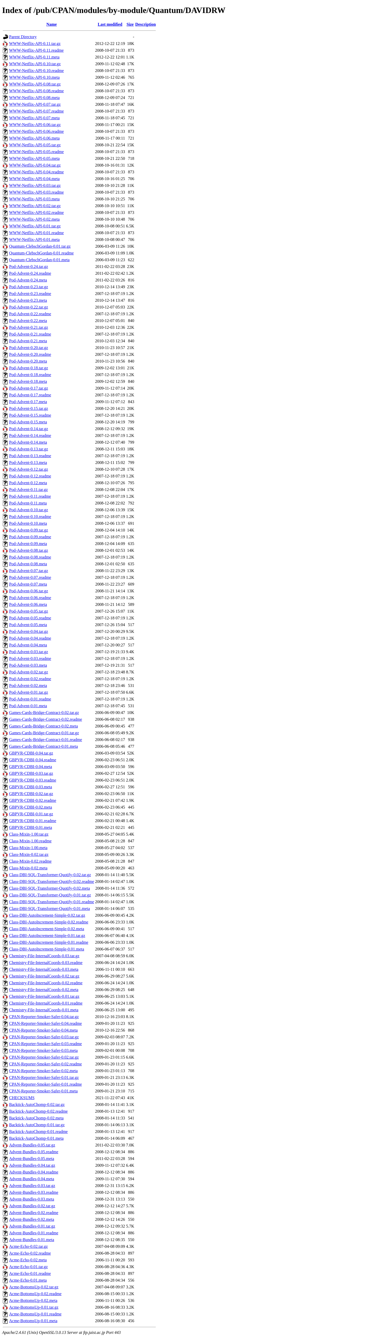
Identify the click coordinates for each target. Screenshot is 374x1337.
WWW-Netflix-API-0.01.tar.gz (35, 226)
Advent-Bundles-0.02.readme (33, 1212)
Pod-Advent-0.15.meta (28, 422)
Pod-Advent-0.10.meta (28, 523)
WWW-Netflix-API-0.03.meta (34, 199)
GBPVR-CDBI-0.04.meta (30, 766)
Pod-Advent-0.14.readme (30, 435)
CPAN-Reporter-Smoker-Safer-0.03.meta (43, 1050)
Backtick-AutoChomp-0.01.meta (36, 1138)
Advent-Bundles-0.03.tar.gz (32, 1185)
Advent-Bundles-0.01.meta (31, 1239)
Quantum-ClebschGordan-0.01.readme (41, 253)
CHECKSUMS (22, 1098)
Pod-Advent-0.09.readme (30, 537)
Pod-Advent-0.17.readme (30, 395)
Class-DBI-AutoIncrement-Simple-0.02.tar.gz (47, 915)
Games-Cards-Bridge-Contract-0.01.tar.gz (44, 733)
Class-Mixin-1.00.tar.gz (29, 834)
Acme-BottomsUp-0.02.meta (33, 1300)
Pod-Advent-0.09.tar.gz (28, 530)
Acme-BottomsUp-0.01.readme (35, 1314)
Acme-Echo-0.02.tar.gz (28, 1246)
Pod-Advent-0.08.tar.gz (28, 550)
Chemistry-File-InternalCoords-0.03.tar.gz (44, 956)
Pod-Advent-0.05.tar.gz (28, 611)
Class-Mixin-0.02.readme (30, 861)
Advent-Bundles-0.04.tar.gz (32, 1165)
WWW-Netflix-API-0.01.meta (34, 239)
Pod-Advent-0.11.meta (28, 503)
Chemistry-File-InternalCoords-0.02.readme (46, 983)
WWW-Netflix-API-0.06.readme (36, 131)
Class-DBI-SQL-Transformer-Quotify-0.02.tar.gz (50, 875)
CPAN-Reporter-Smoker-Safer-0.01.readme (45, 1084)
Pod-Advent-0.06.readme (30, 597)
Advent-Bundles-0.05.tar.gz (32, 1145)
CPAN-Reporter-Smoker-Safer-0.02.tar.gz (44, 1057)
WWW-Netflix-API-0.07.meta (34, 118)
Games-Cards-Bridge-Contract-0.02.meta (43, 726)
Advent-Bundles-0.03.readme (33, 1192)
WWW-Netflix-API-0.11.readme (36, 50)
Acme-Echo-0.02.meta (28, 1260)
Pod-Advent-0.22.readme (30, 314)
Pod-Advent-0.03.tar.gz (28, 652)
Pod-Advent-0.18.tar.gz (28, 368)
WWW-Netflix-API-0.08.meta (34, 97)
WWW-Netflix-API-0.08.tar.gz (35, 84)
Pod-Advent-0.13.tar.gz (28, 449)
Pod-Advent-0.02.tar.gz (28, 672)
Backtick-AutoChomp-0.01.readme (38, 1131)
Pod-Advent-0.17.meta (28, 401)
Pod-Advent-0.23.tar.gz (28, 287)
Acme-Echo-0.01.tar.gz (28, 1266)
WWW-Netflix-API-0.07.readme (36, 111)
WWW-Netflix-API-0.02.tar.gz (35, 206)
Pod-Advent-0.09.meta (28, 543)
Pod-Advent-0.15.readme (30, 415)
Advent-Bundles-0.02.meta (31, 1219)
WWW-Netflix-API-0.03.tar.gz (35, 185)
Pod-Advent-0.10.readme (30, 516)
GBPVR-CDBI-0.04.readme (32, 760)
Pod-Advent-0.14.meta (28, 442)
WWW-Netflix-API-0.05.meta (34, 158)
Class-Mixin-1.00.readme (30, 841)
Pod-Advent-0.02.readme (30, 679)
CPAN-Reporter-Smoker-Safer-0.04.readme (45, 1023)
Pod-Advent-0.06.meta (28, 604)
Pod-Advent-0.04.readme (30, 638)
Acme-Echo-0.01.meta (28, 1280)
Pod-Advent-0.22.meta (28, 320)
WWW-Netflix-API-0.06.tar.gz (35, 124)
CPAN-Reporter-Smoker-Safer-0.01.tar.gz (44, 1077)
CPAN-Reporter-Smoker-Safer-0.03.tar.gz (44, 1037)
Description (145, 24)
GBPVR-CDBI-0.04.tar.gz (31, 753)
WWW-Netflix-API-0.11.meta (34, 57)
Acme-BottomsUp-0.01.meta (33, 1321)
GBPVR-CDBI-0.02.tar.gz (31, 793)
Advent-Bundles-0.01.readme (33, 1233)
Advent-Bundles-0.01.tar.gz (32, 1226)
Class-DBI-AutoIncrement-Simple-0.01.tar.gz (47, 935)
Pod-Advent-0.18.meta (28, 381)
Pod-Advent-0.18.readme (30, 374)
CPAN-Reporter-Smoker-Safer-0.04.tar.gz (44, 1016)
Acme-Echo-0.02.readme (30, 1253)
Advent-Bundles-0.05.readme (33, 1152)
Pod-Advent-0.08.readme (30, 557)
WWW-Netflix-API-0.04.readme (36, 172)
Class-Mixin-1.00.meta (28, 848)
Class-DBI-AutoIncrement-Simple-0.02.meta (46, 929)
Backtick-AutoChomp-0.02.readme (38, 1111)
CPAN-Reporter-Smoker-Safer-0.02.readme (45, 1064)
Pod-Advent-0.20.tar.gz (28, 347)
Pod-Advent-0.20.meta (28, 361)
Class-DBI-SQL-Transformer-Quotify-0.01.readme (51, 902)
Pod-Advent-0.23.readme (30, 293)
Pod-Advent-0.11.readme (30, 496)
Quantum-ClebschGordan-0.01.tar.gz (40, 246)
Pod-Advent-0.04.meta (28, 645)
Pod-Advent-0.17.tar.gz (28, 388)
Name (51, 24)
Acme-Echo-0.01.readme (30, 1273)
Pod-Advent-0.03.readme (30, 658)
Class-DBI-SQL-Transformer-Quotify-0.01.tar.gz (50, 895)
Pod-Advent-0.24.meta (28, 280)
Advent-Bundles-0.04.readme (33, 1172)
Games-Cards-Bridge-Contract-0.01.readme (45, 739)
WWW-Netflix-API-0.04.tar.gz (35, 165)
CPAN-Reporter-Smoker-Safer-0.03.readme (45, 1043)
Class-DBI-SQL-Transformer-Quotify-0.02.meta (49, 888)
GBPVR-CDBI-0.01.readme (32, 820)
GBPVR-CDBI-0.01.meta (30, 827)
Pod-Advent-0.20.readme (30, 354)
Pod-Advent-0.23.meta (28, 300)
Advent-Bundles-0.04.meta (31, 1179)
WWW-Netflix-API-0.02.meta (34, 219)
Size (130, 24)
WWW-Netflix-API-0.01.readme (36, 233)
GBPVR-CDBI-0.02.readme (32, 800)
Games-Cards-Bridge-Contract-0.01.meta (43, 746)
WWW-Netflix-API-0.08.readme (36, 91)
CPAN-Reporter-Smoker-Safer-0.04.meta (43, 1030)
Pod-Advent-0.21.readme (30, 334)
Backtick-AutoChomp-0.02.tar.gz (37, 1104)
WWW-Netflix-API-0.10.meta (34, 77)
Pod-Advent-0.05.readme (30, 618)
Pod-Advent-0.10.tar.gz (28, 510)
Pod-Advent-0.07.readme (30, 577)
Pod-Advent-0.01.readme (30, 699)
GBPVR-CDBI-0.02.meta (30, 807)
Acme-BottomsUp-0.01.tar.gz (33, 1307)
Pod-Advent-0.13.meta (28, 462)
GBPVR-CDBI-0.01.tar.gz (31, 814)
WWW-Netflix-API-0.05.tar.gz (35, 145)
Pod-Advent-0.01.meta (28, 706)
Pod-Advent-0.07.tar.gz (28, 570)
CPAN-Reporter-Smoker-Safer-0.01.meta (43, 1091)
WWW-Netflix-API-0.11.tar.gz (35, 43)
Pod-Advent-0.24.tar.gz (28, 266)
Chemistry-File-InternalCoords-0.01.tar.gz (44, 996)
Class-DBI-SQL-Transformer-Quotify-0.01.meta (49, 908)
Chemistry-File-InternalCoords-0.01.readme (46, 1003)
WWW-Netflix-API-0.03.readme (36, 192)
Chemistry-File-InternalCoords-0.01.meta (43, 1010)
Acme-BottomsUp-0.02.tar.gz (33, 1287)
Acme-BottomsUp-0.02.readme (35, 1294)
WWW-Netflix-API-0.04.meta (34, 178)
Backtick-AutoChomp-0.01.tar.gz (37, 1125)
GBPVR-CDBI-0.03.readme (32, 780)
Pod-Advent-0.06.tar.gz (28, 591)
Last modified (110, 24)
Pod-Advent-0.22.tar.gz (28, 307)
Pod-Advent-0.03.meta (28, 665)
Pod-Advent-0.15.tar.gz (28, 408)
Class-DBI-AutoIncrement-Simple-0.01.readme (48, 942)
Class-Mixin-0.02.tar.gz (29, 854)
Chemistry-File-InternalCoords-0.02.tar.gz (44, 976)
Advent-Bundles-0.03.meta (31, 1199)
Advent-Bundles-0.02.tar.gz (32, 1206)
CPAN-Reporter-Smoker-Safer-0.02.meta (43, 1071)
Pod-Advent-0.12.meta (28, 483)
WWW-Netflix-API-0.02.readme (36, 212)
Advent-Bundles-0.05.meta (31, 1158)
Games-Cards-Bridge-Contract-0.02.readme (45, 719)
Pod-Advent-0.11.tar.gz (28, 489)
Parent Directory (23, 37)
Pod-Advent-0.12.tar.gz (28, 469)
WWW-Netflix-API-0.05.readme (36, 151)
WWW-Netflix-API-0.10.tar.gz (35, 64)
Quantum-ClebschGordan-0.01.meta (39, 260)
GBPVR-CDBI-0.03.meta (30, 787)
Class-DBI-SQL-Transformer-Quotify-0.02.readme (51, 881)
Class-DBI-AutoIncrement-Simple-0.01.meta (46, 949)
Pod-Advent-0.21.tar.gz (28, 327)
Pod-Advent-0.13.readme (30, 456)
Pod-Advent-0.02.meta (28, 685)
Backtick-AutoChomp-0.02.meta (36, 1118)
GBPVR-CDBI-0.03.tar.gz (31, 773)
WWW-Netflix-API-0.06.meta (34, 138)
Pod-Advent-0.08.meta (28, 564)
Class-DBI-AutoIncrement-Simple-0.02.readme (48, 922)
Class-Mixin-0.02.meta (28, 868)
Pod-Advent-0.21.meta (28, 341)
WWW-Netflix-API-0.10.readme (36, 70)
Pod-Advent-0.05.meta (28, 624)
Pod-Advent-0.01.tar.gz (28, 692)
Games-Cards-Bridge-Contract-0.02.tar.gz (44, 712)
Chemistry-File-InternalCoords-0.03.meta (43, 969)
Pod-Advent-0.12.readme (30, 476)
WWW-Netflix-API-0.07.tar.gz (35, 104)
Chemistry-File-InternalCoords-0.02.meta (43, 989)
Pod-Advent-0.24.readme (30, 273)
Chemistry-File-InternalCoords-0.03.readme (46, 962)
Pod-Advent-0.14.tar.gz (28, 429)
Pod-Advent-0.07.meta (28, 584)
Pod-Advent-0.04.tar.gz (28, 631)
